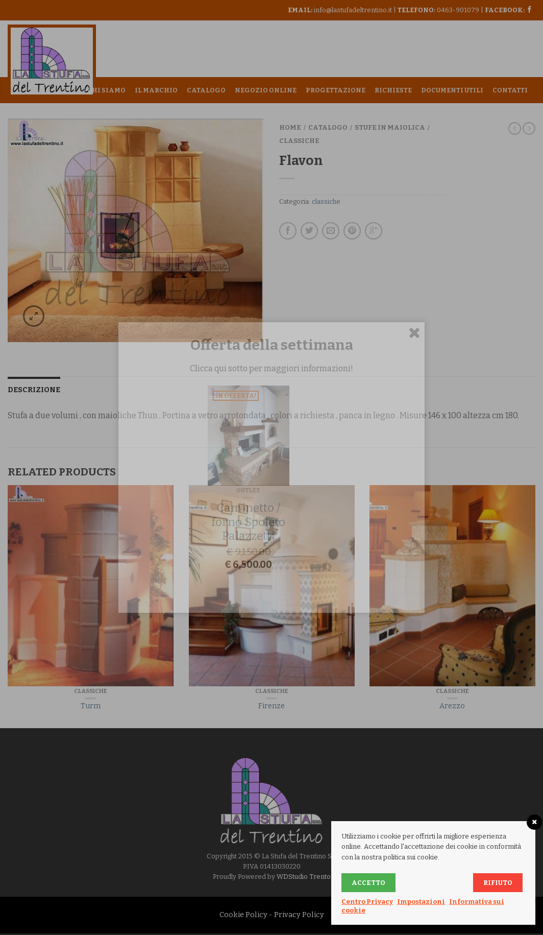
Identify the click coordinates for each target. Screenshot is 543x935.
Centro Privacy (367, 901)
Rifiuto (497, 882)
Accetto (368, 882)
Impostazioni (421, 901)
